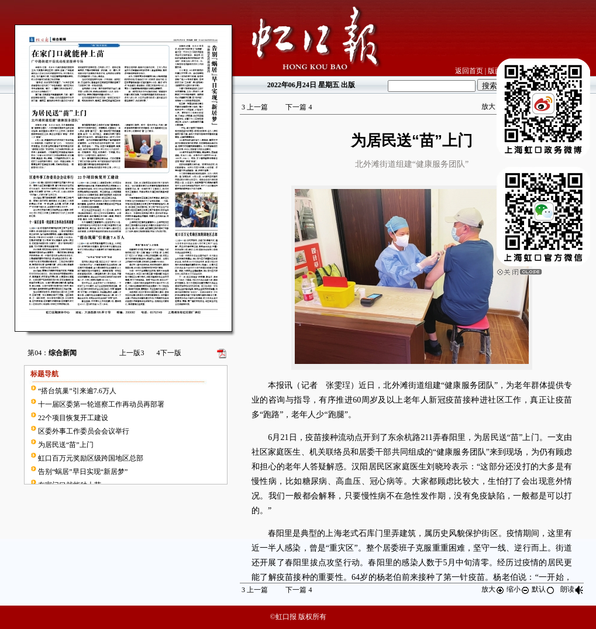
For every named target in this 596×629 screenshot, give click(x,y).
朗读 (572, 589)
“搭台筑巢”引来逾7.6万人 (77, 391)
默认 (543, 589)
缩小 (518, 589)
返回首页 (469, 71)
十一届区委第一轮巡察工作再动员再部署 (101, 404)
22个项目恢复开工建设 (73, 418)
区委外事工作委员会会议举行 (83, 431)
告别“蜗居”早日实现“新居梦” (83, 472)
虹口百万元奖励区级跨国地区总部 (90, 458)
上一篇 (255, 107)
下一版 (169, 353)
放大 (493, 106)
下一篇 (298, 107)
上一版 (131, 353)
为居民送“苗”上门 (66, 445)
